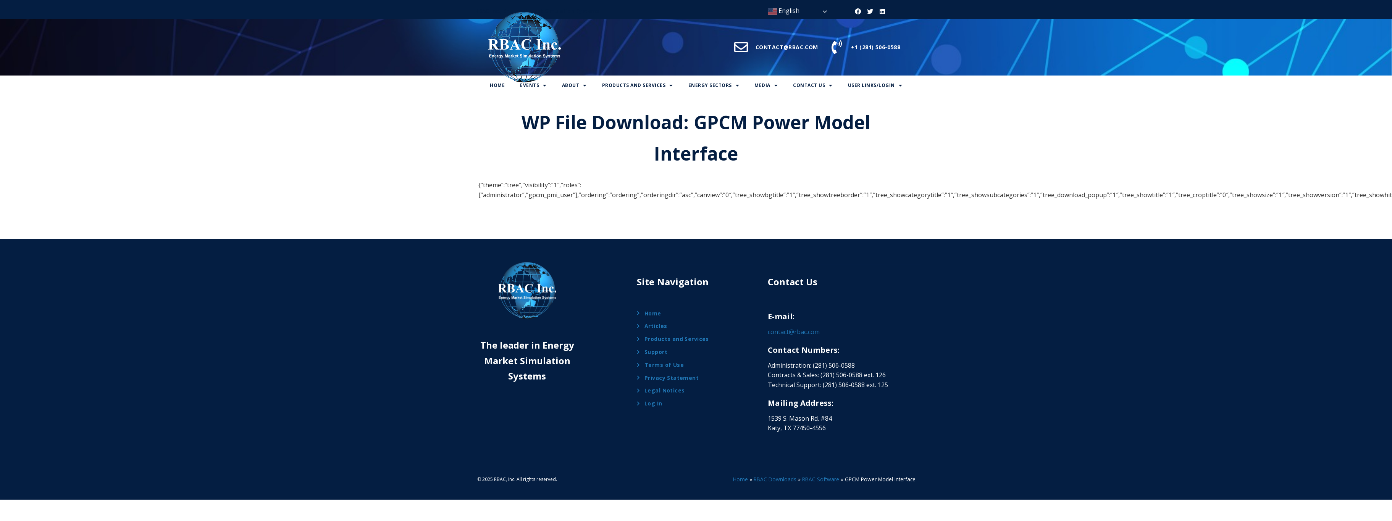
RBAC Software (820, 479)
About (574, 85)
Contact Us (813, 85)
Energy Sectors (714, 85)
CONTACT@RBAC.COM (787, 47)
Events (533, 85)
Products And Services (637, 85)
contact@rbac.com (794, 332)
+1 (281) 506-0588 (875, 47)
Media (766, 85)
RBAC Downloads (775, 479)
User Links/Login (875, 85)
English (783, 11)
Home (497, 85)
